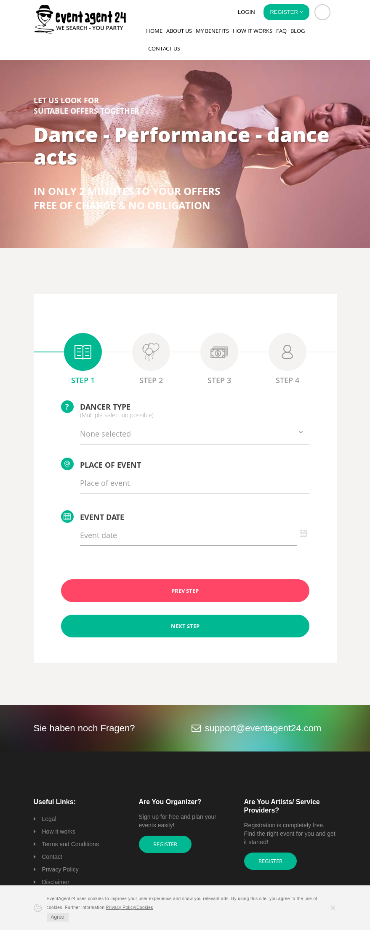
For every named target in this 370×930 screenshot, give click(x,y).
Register (165, 844)
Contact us (164, 48)
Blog (297, 31)
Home (154, 31)
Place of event (101, 464)
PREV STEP (185, 590)
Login (246, 12)
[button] (322, 12)
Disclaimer (55, 882)
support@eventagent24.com (263, 728)
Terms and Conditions (70, 844)
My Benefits (212, 31)
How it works (252, 31)
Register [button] (286, 12)
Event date (92, 516)
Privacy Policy (60, 869)
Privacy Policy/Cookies (129, 907)
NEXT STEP (185, 626)
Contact (52, 856)
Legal (49, 818)
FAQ (281, 31)
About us (179, 31)
